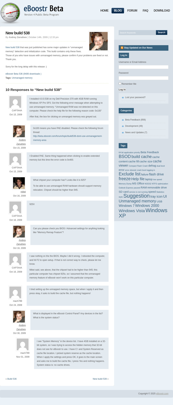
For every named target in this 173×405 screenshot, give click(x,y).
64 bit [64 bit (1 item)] (121, 152)
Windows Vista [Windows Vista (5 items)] (132, 210)
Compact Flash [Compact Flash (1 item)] (135, 166)
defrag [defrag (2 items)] (152, 165)
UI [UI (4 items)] (165, 196)
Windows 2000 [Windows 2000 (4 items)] (147, 206)
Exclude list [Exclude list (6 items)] (129, 174)
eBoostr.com (162, 393)
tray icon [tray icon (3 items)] (156, 196)
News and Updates (134, 132)
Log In (122, 89)
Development (131, 126)
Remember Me (129, 84)
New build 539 (100, 379)
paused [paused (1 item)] (137, 188)
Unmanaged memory (22, 78)
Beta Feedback (132, 119)
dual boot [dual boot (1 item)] (161, 166)
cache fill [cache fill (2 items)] (133, 161)
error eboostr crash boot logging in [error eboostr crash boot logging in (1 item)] (140, 170)
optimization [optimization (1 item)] (163, 184)
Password (123, 73)
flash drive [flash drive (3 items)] (156, 174)
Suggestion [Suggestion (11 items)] (136, 196)
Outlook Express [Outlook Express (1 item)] (126, 188)
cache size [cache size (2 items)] (146, 161)
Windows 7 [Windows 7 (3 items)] (127, 206)
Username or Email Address (132, 62)
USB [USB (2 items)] (159, 201)
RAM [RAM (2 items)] (144, 187)
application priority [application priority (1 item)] (132, 152)
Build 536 (12, 379)
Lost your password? (135, 97)
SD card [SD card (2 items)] (123, 191)
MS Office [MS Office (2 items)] (138, 183)
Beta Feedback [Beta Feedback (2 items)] (150, 152)
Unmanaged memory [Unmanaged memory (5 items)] (137, 201)
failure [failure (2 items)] (144, 174)
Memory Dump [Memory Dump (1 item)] (125, 184)
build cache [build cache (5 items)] (141, 156)
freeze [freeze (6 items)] (125, 178)
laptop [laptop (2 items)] (148, 179)
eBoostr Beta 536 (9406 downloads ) (23, 74)
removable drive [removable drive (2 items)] (157, 187)
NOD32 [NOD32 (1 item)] (148, 184)
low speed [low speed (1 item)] (157, 179)
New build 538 (18, 33)
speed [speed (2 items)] (152, 191)
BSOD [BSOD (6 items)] (125, 156)
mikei (23, 191)
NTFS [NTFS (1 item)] (154, 184)
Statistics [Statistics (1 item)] (160, 192)
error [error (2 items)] (121, 169)
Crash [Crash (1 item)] (145, 166)
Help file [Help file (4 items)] (137, 179)
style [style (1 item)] (121, 197)
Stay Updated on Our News (138, 47)
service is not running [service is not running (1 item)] (138, 192)
